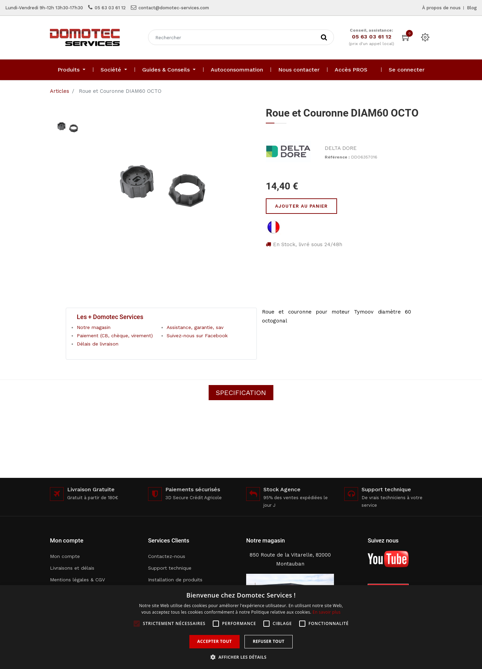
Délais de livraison (97, 344)
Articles (59, 91)
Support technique (169, 568)
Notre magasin (94, 327)
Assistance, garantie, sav (195, 327)
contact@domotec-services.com (173, 7)
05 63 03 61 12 (110, 7)
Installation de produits (175, 579)
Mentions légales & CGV (77, 579)
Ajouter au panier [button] (301, 206)
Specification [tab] (241, 392)
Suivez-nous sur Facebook (197, 335)
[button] (241, 657)
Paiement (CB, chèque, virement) (115, 335)
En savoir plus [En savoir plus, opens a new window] (326, 612)
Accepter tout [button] (214, 641)
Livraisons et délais (72, 568)
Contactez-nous (166, 556)
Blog (472, 7)
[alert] (241, 627)
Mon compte (65, 556)
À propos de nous (441, 7)
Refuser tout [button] (268, 641)
